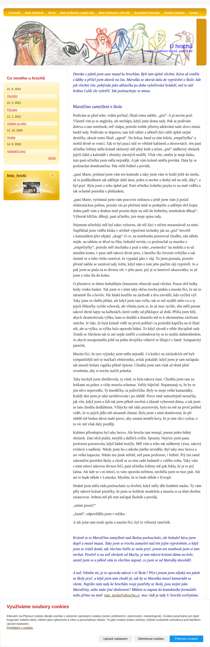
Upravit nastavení (115, 638)
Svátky (193, 12)
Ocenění (12, 96)
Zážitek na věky (16, 123)
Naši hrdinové (34, 12)
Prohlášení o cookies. (20, 627)
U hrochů (14, 12)
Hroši (52, 12)
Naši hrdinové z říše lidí (114, 12)
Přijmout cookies (186, 638)
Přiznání (12, 110)
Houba (11, 137)
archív (52, 158)
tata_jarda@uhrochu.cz (122, 595)
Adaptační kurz (16, 151)
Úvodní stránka (174, 12)
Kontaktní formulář (146, 12)
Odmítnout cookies (151, 638)
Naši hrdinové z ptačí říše (77, 12)
